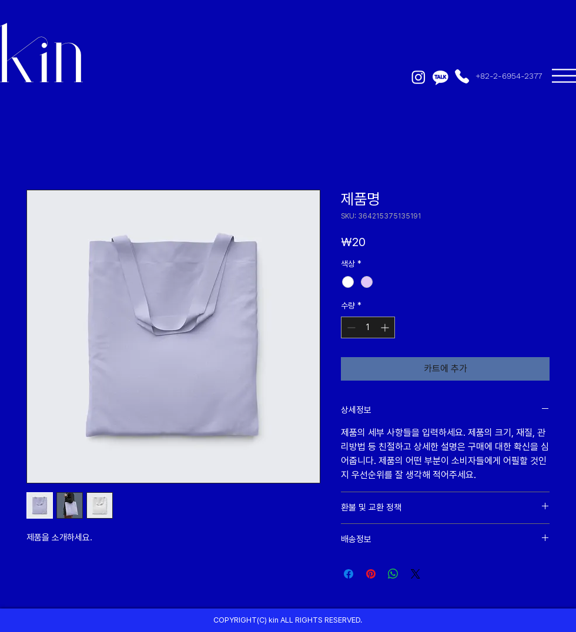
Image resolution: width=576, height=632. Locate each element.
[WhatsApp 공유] (393, 574)
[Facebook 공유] (348, 574)
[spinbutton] (368, 327)
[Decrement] (350, 327)
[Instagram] (418, 77)
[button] (564, 76)
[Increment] (386, 327)
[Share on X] (415, 574)
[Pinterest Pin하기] (371, 574)
